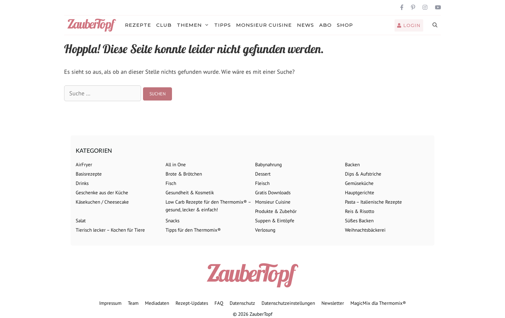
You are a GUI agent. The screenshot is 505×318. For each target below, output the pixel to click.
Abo (325, 25)
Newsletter (332, 303)
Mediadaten (157, 303)
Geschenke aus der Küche (102, 192)
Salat (81, 220)
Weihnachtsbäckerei (365, 230)
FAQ (218, 303)
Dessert (263, 174)
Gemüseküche (359, 183)
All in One (176, 164)
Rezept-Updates (192, 303)
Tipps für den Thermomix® (193, 230)
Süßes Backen (359, 220)
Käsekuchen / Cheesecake (102, 202)
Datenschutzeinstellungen (288, 303)
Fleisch (262, 183)
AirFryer (84, 164)
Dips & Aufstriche (363, 174)
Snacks (172, 220)
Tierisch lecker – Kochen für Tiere (110, 230)
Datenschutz (242, 303)
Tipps (222, 25)
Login (409, 25)
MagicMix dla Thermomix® (378, 303)
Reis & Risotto (359, 211)
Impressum (110, 303)
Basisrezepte (89, 174)
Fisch (171, 183)
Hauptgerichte (359, 192)
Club (164, 25)
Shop (345, 25)
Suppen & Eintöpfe (274, 220)
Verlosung (265, 230)
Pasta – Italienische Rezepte (373, 202)
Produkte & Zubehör (276, 211)
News (305, 25)
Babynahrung (268, 164)
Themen (194, 25)
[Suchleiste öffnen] (435, 25)
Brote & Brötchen (184, 174)
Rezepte (138, 25)
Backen (352, 164)
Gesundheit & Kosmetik (190, 192)
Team (133, 303)
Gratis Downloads (273, 192)
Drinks (82, 183)
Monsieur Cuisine (264, 25)
